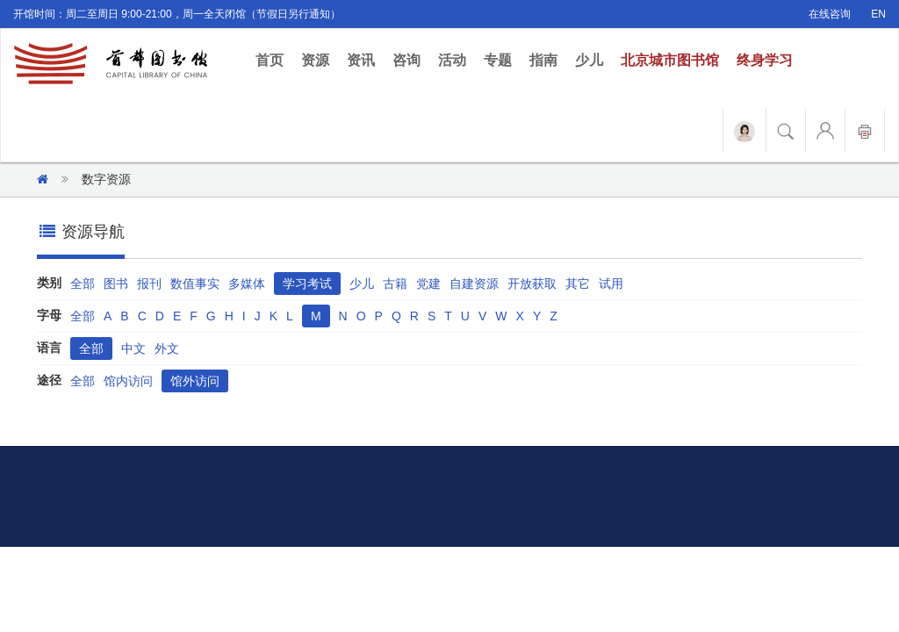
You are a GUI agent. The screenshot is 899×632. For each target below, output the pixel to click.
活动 (452, 60)
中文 (133, 348)
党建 (428, 283)
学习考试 (307, 283)
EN (878, 14)
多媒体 (246, 283)
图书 (116, 283)
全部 (82, 283)
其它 (577, 283)
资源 (315, 60)
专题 (498, 60)
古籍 (395, 283)
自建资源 (474, 283)
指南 (543, 60)
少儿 (589, 60)
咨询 (406, 60)
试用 (611, 283)
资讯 (361, 60)
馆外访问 (194, 381)
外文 (167, 348)
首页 (273, 59)
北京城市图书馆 (670, 60)
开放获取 (532, 283)
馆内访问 (128, 381)
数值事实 (194, 283)
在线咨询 (830, 14)
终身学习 (765, 60)
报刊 (149, 283)
